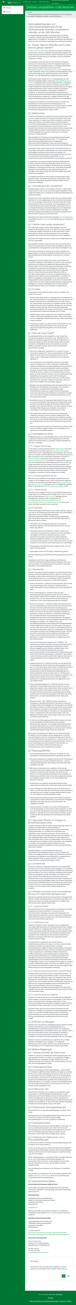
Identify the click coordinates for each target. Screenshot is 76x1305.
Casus (38, 1175)
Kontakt (69, 1301)
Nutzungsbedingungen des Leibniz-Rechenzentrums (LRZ (44, 70)
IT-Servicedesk (46, 219)
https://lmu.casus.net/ (37, 484)
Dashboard (27, 2)
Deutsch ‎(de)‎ (44, 2)
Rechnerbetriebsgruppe (66, 217)
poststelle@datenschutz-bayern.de (38, 1252)
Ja (63, 1276)
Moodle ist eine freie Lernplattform (38, 51)
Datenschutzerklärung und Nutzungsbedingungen (44, 1301)
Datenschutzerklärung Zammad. (37, 460)
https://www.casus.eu (64, 482)
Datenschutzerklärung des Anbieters (53, 486)
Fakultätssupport (60, 449)
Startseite (29, 12)
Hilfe (34, 2)
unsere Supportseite (57, 451)
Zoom (48, 1175)
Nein (68, 1276)
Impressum (62, 1301)
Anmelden (55, 3)
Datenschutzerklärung (52, 1213)
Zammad (43, 1175)
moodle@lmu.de (33, 1207)
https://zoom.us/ (50, 496)
